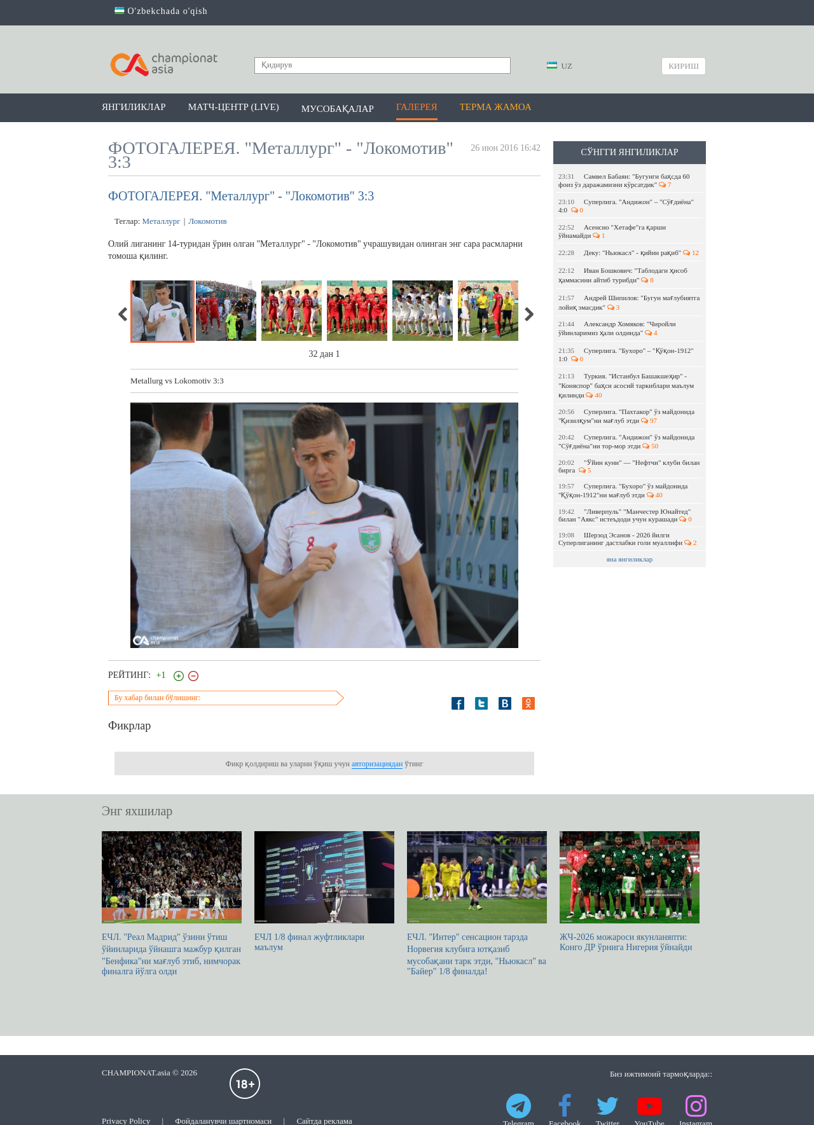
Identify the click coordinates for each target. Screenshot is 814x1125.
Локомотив (207, 221)
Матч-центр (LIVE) (233, 107)
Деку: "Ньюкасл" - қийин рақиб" (628, 252)
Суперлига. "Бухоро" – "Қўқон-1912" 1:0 (626, 354)
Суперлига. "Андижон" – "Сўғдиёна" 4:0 (626, 206)
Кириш (683, 66)
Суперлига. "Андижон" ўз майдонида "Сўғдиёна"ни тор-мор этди (626, 441)
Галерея (417, 107)
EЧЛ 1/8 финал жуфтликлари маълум (324, 891)
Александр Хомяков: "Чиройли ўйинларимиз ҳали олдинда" (617, 328)
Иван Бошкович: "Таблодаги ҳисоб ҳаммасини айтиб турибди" (622, 275)
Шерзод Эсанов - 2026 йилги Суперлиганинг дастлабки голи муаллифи (627, 538)
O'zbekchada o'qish (161, 11)
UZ (559, 66)
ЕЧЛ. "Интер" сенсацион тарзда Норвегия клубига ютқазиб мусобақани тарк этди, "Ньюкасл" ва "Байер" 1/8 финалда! (477, 903)
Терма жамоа (496, 107)
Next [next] (528, 314)
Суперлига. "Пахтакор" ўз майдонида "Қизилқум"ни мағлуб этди (626, 416)
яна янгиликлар (630, 559)
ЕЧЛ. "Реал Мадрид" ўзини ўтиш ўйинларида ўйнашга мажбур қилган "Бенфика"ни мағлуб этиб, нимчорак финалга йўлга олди (172, 903)
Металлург (161, 221)
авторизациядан (377, 763)
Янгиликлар (134, 107)
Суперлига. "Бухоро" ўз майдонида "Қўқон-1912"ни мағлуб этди (622, 490)
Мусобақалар (337, 109)
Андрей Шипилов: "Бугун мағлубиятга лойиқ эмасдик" (629, 302)
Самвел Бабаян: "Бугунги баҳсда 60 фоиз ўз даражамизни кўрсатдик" (624, 180)
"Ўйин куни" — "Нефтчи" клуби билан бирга (629, 466)
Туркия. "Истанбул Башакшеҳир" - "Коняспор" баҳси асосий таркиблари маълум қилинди (626, 385)
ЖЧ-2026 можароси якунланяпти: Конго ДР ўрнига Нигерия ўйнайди (630, 891)
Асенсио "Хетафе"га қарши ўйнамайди (612, 231)
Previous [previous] (123, 314)
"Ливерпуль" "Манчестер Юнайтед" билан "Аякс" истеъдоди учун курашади (625, 515)
